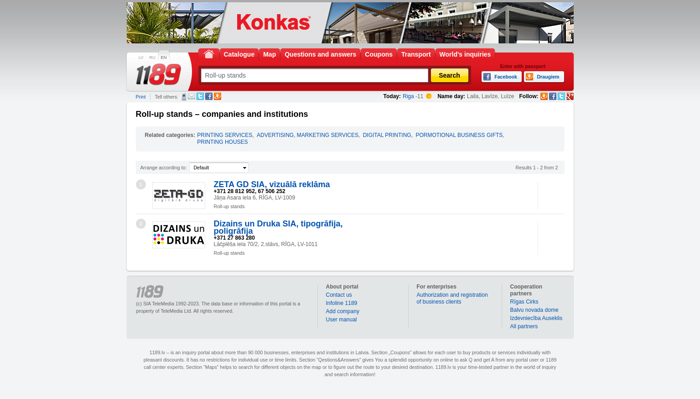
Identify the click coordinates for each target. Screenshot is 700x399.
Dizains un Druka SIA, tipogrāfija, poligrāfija (278, 227)
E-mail (191, 96)
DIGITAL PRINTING (387, 135)
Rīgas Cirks (524, 302)
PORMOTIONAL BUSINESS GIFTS (459, 135)
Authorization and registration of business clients (452, 298)
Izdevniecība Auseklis (536, 318)
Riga (408, 96)
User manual (341, 319)
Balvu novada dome (534, 310)
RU (152, 57)
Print (141, 97)
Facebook (209, 96)
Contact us (339, 295)
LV (141, 57)
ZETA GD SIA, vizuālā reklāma (272, 184)
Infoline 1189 (342, 303)
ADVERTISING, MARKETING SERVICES (307, 135)
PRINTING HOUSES (222, 142)
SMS (184, 96)
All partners (524, 326)
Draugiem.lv (217, 96)
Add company (342, 311)
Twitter (200, 96)
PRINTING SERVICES (224, 135)
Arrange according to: (163, 167)
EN (164, 57)
